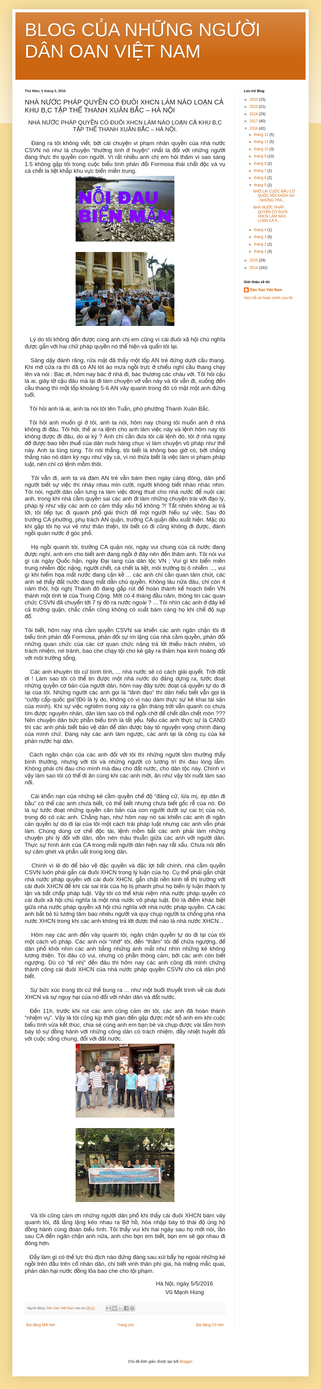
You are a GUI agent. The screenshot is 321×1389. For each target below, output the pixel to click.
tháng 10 (261, 149)
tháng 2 (260, 244)
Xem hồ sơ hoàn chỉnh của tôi (268, 298)
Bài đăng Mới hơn (40, 1325)
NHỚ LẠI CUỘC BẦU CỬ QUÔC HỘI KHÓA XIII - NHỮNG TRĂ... (274, 195)
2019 (254, 106)
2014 (254, 268)
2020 (254, 99)
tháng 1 (260, 251)
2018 (254, 114)
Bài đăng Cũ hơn (210, 1325)
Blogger (186, 1361)
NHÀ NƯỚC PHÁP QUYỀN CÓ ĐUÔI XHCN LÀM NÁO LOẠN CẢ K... (270, 214)
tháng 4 (260, 230)
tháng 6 (260, 178)
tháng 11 (261, 142)
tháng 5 (260, 185)
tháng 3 (260, 237)
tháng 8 (260, 163)
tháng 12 (261, 134)
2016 (254, 128)
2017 (254, 121)
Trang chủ (125, 1325)
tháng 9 (260, 156)
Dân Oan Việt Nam (266, 290)
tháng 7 (260, 171)
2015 (254, 260)
